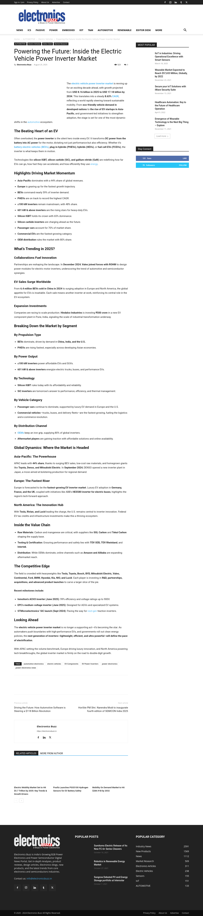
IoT (81, 30)
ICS (29, 30)
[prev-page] (16, 801)
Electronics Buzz (24, 64)
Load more (162, 136)
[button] (185, 30)
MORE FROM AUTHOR (51, 753)
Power (53, 30)
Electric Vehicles (45, 39)
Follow (183, 165)
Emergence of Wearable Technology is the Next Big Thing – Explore (171, 122)
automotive (34, 122)
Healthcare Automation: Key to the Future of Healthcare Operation (170, 105)
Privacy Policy (32, 2)
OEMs (21, 432)
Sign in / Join (19, 2)
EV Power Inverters (90, 664)
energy (94, 164)
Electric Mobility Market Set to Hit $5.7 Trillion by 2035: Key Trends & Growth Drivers (30, 790)
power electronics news (26, 667)
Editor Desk (143, 30)
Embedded (68, 30)
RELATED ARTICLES (26, 753)
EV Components (71, 664)
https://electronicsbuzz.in (47, 731)
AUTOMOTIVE (105, 30)
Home (17, 39)
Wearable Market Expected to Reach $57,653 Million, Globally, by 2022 (171, 73)
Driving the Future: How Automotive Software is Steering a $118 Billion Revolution (39, 709)
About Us (45, 2)
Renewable (124, 30)
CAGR (115, 96)
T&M (90, 30)
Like (185, 158)
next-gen (92, 611)
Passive (40, 30)
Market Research (61, 44)
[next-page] (21, 801)
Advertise (56, 2)
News (19, 30)
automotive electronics (34, 664)
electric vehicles (54, 664)
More (158, 30)
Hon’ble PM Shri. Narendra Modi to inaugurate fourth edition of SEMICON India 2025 (103, 709)
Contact (66, 2)
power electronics (109, 664)
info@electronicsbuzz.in (39, 878)
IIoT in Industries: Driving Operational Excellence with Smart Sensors (169, 56)
